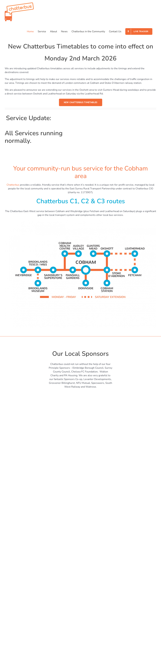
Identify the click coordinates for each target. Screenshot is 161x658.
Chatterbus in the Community (23, 570)
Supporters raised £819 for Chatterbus (29, 619)
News (10, 577)
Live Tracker (91, 577)
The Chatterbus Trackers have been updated (32, 626)
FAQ (87, 591)
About (10, 563)
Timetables (91, 570)
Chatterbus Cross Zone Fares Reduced (28, 640)
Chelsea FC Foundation (84, 371)
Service (89, 563)
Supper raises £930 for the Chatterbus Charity (33, 633)
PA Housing (70, 375)
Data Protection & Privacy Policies (104, 599)
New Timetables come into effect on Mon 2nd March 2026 (40, 612)
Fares (88, 584)
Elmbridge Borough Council (87, 368)
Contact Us (13, 584)
